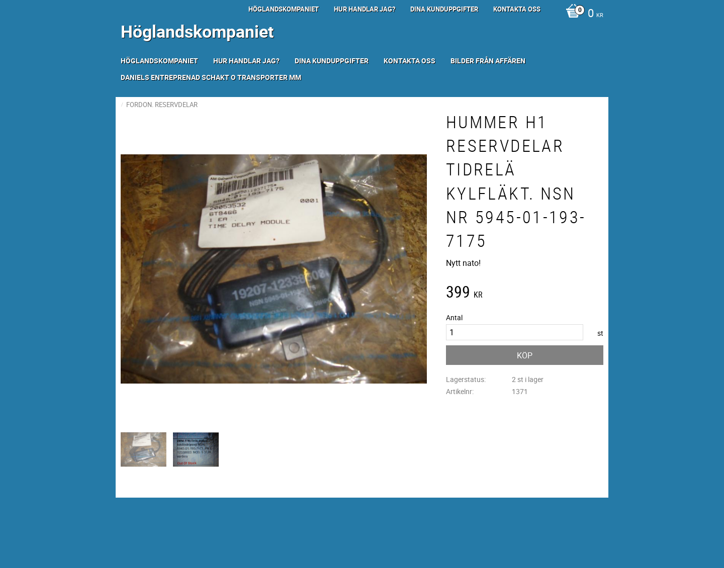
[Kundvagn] (582, 14)
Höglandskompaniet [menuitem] (283, 9)
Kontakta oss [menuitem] (516, 9)
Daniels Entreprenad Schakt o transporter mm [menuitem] (211, 77)
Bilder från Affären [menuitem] (487, 60)
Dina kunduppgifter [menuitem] (444, 9)
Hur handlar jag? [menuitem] (364, 9)
